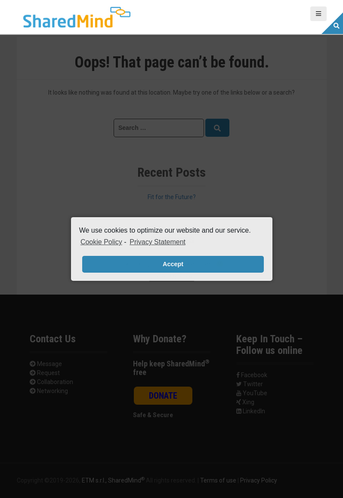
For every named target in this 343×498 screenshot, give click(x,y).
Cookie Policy (101, 242)
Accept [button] (173, 264)
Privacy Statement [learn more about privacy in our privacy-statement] (157, 242)
